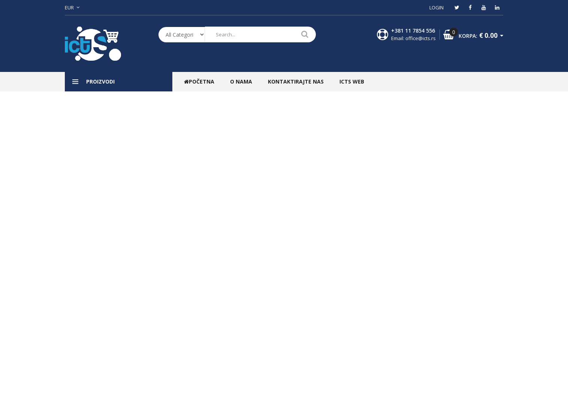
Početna (199, 81)
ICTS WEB (351, 81)
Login (436, 7)
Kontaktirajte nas (296, 81)
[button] (75, 7)
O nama (241, 81)
